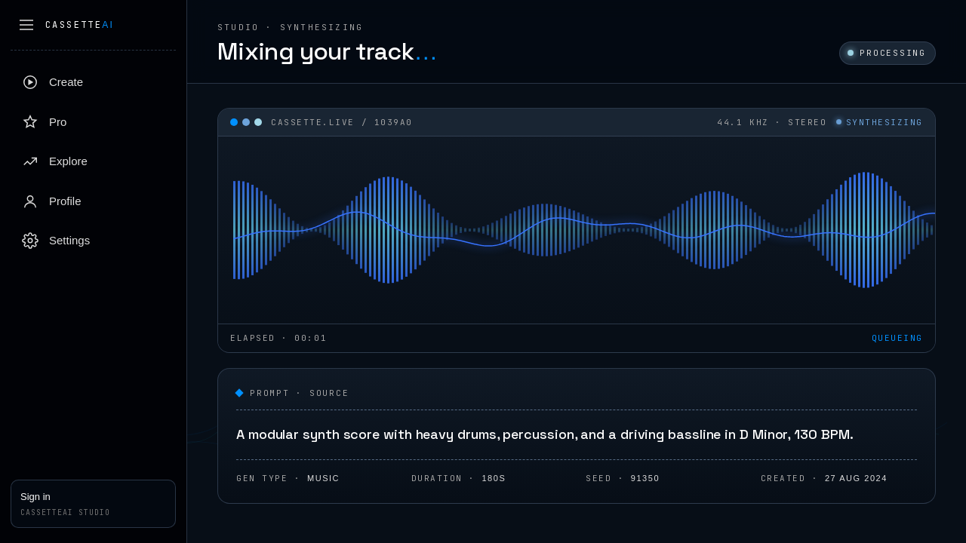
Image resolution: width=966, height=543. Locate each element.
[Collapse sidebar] (26, 25)
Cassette (79, 25)
